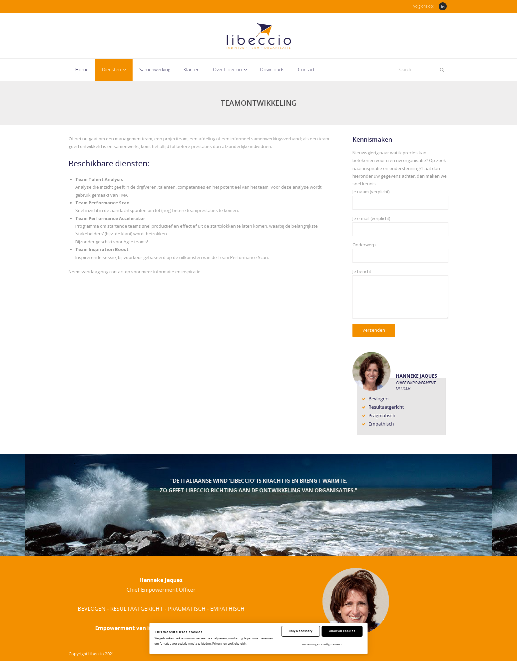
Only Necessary (300, 631)
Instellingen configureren (321, 644)
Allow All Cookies (342, 631)
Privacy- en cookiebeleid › (229, 643)
